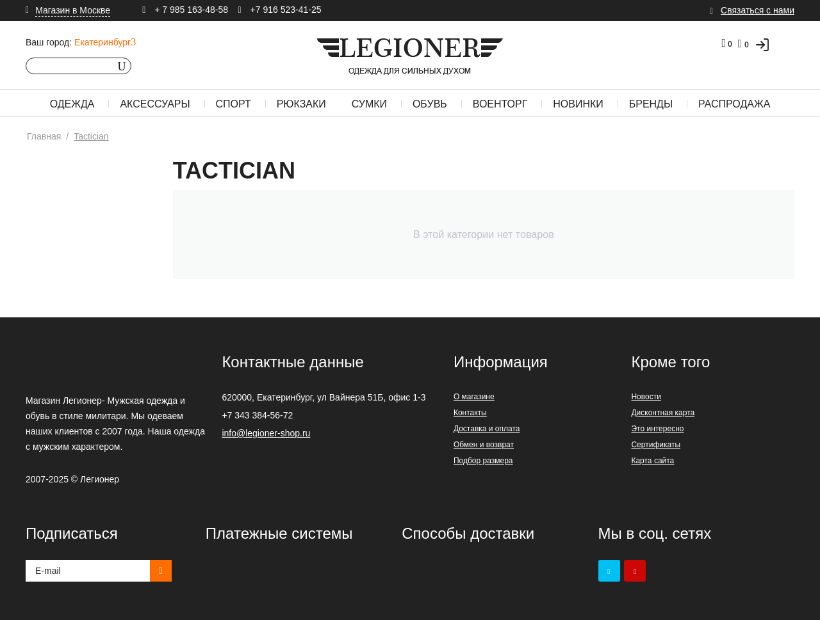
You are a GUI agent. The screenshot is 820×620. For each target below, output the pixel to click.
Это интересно (657, 428)
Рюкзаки (301, 104)
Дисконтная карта (662, 412)
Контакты (470, 412)
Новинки (578, 104)
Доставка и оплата (487, 428)
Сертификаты (655, 444)
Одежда (72, 104)
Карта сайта (652, 460)
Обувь (430, 104)
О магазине (474, 396)
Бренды (651, 104)
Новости (645, 396)
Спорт (233, 104)
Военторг (500, 104)
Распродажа (734, 104)
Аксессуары (155, 104)
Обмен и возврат (484, 444)
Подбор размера (483, 460)
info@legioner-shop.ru (266, 433)
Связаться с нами (757, 10)
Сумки (369, 104)
